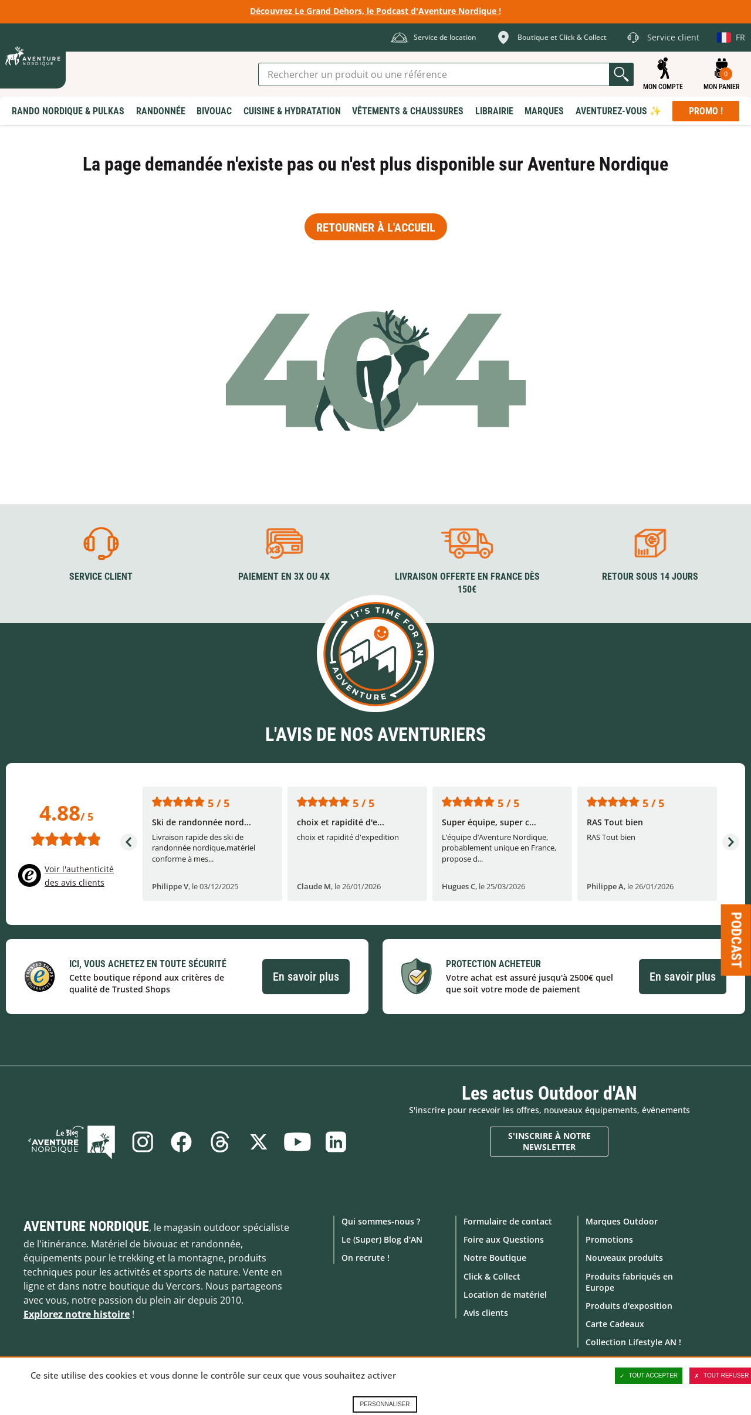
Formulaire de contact (508, 1221)
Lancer (621, 74)
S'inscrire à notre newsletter (549, 1141)
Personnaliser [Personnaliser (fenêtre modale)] (385, 1404)
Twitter (258, 1142)
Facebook (181, 1142)
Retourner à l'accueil (375, 227)
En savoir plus (306, 977)
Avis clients (486, 1312)
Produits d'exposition (629, 1305)
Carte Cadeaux (615, 1323)
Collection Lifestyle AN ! (633, 1342)
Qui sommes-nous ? (380, 1221)
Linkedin (336, 1142)
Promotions (609, 1239)
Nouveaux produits (624, 1257)
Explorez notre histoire (76, 1314)
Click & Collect (492, 1276)
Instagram (142, 1142)
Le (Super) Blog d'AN (381, 1239)
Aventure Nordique (86, 1226)
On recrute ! (365, 1257)
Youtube (297, 1142)
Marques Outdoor (622, 1221)
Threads (220, 1142)
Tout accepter (649, 1375)
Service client (101, 576)
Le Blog (72, 1142)
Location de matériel (505, 1294)
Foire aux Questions (504, 1239)
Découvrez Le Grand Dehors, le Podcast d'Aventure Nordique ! (375, 10)
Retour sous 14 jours (650, 576)
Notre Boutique (495, 1257)
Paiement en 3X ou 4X (284, 576)
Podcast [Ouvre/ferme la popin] (736, 940)
